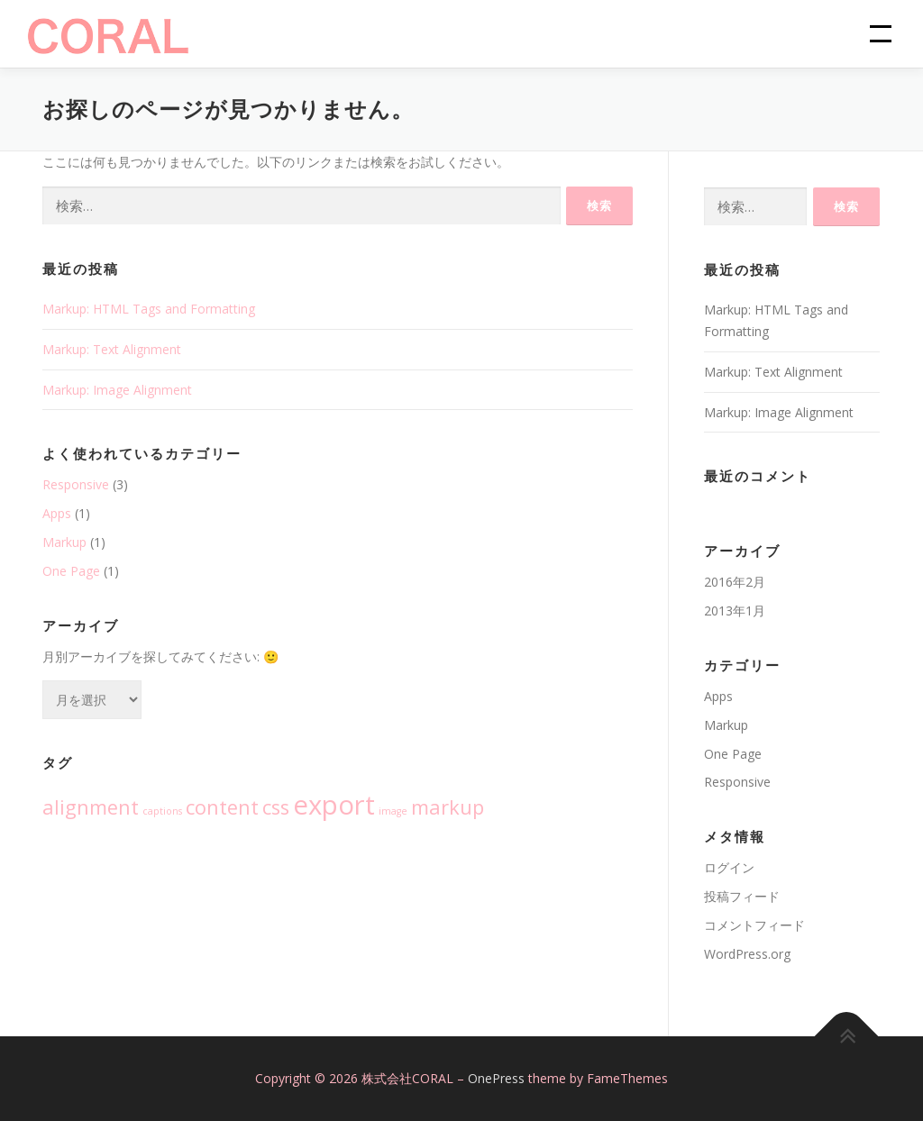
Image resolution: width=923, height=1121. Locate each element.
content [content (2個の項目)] (222, 807)
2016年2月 (734, 581)
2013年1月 (734, 610)
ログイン (729, 867)
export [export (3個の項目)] (334, 805)
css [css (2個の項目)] (275, 807)
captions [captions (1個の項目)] (162, 811)
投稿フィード (742, 896)
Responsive (75, 484)
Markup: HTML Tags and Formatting (148, 308)
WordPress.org (747, 953)
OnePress (496, 1078)
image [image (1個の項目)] (393, 811)
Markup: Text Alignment (111, 349)
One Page (71, 570)
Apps (56, 513)
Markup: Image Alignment (117, 389)
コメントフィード (754, 925)
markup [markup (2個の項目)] (447, 807)
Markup (64, 542)
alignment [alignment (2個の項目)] (90, 807)
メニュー (873, 33)
